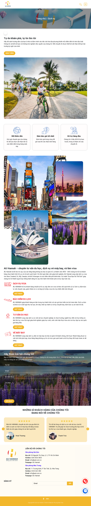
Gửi (70, 483)
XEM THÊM (10, 53)
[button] (3, 429)
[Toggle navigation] (85, 4)
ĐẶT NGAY (18, 294)
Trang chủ (41, 18)
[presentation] (16, 395)
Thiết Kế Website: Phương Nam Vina (53, 502)
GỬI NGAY (9, 401)
